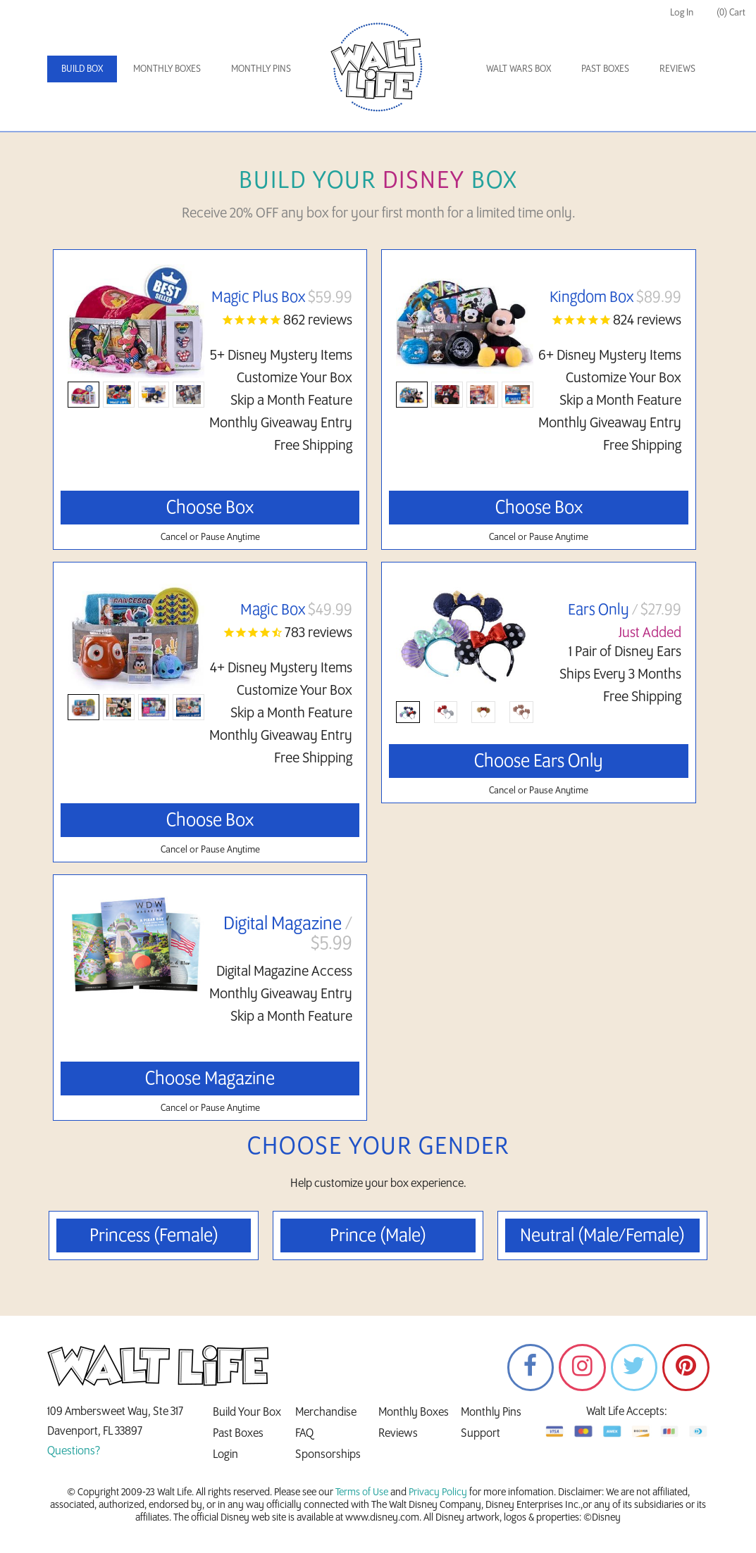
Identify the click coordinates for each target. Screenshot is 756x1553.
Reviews (677, 68)
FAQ (304, 1434)
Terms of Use (361, 1493)
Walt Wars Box (518, 68)
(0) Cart (731, 12)
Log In (681, 12)
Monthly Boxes (167, 68)
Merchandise (326, 1413)
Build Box (82, 68)
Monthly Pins (261, 68)
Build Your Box (247, 1413)
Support (480, 1434)
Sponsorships (328, 1455)
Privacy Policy (438, 1493)
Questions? (73, 1451)
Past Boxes (605, 68)
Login (225, 1455)
